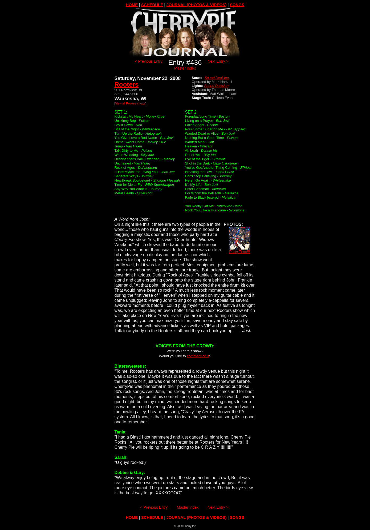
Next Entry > (218, 61)
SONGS (237, 4)
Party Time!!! (239, 250)
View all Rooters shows (130, 103)
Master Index (185, 68)
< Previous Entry (148, 61)
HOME (132, 4)
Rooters (127, 84)
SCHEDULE (152, 4)
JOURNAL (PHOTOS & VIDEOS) (196, 4)
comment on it (198, 356)
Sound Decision (217, 78)
